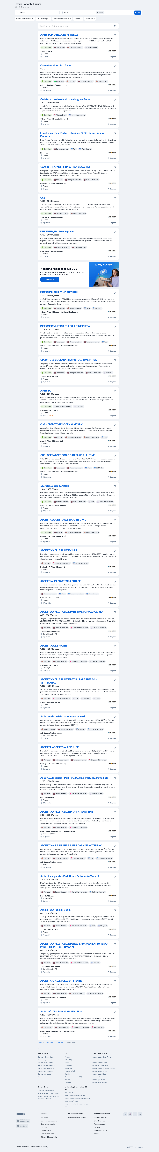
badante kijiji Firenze (98, 1080)
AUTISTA (45, 390)
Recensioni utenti (100, 1124)
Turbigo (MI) (68, 1065)
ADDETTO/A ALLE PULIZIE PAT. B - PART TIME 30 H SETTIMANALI (68, 681)
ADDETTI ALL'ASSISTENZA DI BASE (60, 581)
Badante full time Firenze (46, 1057)
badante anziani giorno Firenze (102, 1057)
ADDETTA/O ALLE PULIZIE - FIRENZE (61, 980)
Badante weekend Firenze (46, 1065)
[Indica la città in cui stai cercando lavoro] (82, 12)
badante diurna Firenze (99, 1082)
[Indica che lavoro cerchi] (37, 12)
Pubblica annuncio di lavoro (77, 1118)
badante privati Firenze (99, 1060)
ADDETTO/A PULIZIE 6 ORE (55, 910)
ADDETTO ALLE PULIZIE (53, 645)
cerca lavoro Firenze (71, 1101)
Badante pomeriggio (44, 1074)
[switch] (115, 26)
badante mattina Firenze (100, 1065)
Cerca (137, 13)
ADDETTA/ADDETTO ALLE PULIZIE (59, 747)
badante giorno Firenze (99, 1071)
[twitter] (135, 1114)
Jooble (140, 1147)
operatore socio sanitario (54, 485)
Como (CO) (68, 1082)
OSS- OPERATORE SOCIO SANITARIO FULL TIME (67, 455)
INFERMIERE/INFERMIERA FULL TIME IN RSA (65, 326)
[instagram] (130, 1114)
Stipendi (97, 1127)
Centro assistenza (47, 1134)
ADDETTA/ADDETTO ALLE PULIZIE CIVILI (63, 519)
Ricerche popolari (45, 1049)
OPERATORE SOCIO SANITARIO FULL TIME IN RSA (68, 359)
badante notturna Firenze (100, 1063)
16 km (100, 12)
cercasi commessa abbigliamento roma (77, 1098)
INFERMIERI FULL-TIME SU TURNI (59, 292)
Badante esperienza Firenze (47, 1060)
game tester (69, 1092)
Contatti (44, 1127)
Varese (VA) (68, 1068)
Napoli (67, 1063)
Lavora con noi (46, 1131)
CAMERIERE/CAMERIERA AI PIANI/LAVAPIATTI (66, 167)
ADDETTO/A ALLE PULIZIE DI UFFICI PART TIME (66, 811)
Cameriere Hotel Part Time (55, 65)
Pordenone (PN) (70, 1071)
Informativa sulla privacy (39, 1147)
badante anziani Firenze (99, 1074)
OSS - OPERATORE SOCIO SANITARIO (61, 424)
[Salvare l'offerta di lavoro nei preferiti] (115, 35)
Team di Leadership (48, 1124)
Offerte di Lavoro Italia (49, 1137)
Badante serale (43, 1077)
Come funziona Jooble (49, 1121)
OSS (42, 197)
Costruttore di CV (100, 1131)
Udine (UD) (68, 1060)
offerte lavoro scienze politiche (75, 1095)
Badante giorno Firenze (45, 1071)
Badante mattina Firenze (46, 1068)
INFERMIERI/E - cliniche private (57, 231)
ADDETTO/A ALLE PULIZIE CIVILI (58, 550)
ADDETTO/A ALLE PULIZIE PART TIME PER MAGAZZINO (71, 611)
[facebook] (125, 1114)
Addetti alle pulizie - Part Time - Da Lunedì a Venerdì (69, 876)
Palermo (67, 1080)
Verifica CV (98, 1134)
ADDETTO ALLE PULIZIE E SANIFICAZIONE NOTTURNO (71, 845)
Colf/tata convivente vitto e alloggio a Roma (65, 99)
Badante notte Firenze (45, 1063)
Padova (67, 1057)
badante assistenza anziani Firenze (103, 1068)
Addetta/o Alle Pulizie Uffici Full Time (61, 1011)
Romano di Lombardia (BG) (73, 1077)
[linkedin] (140, 1114)
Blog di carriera (99, 1121)
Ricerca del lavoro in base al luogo (49, 1093)
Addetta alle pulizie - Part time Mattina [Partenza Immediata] (74, 777)
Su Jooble (44, 1118)
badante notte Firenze (99, 1077)
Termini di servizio (22, 1147)
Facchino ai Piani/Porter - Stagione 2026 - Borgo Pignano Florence (72, 135)
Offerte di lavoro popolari (46, 1090)
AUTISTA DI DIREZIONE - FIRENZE (59, 34)
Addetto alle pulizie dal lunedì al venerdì (62, 716)
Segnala (111, 57)
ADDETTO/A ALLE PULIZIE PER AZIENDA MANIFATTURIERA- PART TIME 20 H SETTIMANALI (74, 945)
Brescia (67, 1074)
